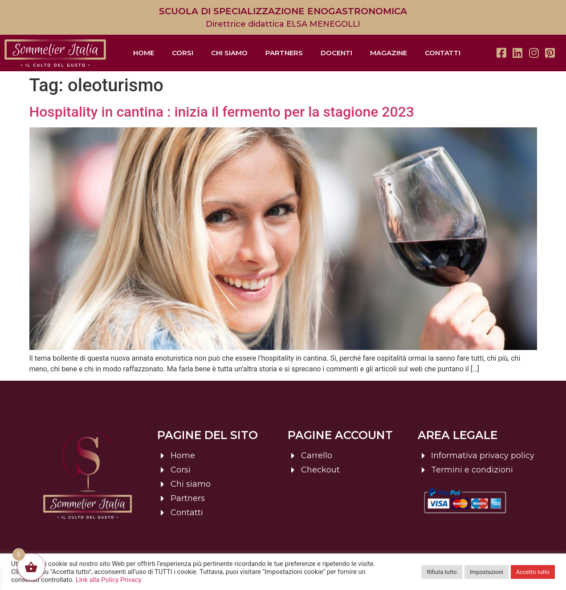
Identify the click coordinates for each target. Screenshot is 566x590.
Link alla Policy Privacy (109, 580)
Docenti (336, 53)
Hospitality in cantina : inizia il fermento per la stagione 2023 (222, 111)
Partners (284, 53)
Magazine (388, 53)
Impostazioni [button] (486, 572)
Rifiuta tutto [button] (441, 572)
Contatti (442, 53)
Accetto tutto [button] (533, 572)
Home (143, 53)
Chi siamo (229, 53)
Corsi (182, 53)
